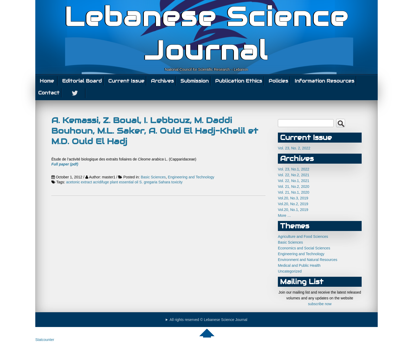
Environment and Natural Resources (307, 260)
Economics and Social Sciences (304, 248)
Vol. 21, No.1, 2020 (293, 192)
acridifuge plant (105, 182)
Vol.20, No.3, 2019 (293, 198)
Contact (49, 93)
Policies (278, 81)
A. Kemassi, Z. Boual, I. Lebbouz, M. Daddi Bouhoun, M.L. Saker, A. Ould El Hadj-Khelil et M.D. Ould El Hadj (154, 131)
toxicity (177, 182)
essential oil (128, 182)
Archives (162, 81)
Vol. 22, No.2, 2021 (293, 175)
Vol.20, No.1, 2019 (293, 210)
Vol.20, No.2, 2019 (293, 204)
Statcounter (44, 340)
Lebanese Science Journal (207, 33)
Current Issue (126, 81)
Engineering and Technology (191, 177)
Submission (194, 81)
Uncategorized (290, 271)
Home (47, 81)
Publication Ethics (238, 81)
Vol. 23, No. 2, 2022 (294, 148)
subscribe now (320, 304)
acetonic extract (79, 182)
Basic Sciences (153, 177)
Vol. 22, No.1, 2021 (293, 181)
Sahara (164, 182)
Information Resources (324, 81)
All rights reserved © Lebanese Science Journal (208, 320)
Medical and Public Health (299, 265)
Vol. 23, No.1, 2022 (293, 169)
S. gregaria (148, 182)
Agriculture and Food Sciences (303, 236)
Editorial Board (82, 81)
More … (284, 215)
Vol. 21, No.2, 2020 (293, 186)
